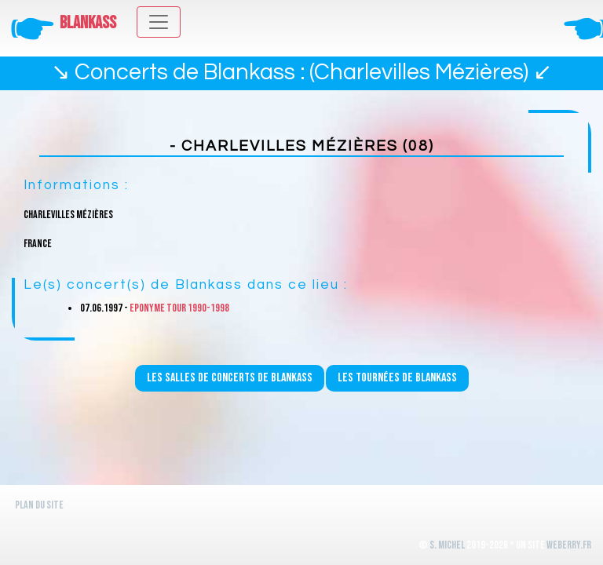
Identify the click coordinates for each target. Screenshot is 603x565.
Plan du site (39, 505)
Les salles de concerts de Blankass (229, 377)
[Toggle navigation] (159, 22)
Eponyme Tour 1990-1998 (179, 308)
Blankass (88, 23)
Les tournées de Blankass (397, 377)
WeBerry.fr (568, 545)
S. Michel (447, 545)
